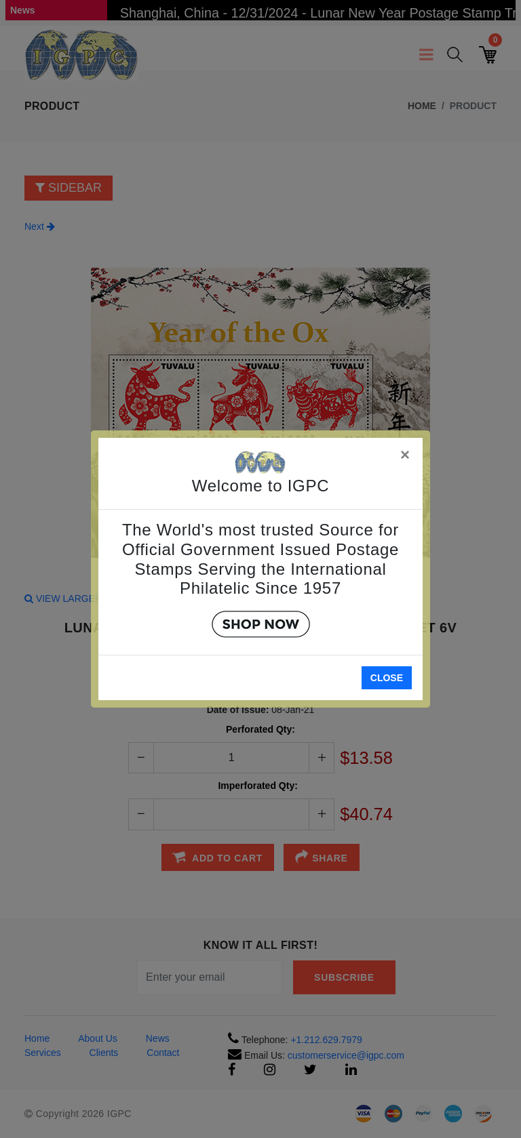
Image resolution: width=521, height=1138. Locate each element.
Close (386, 677)
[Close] (406, 452)
